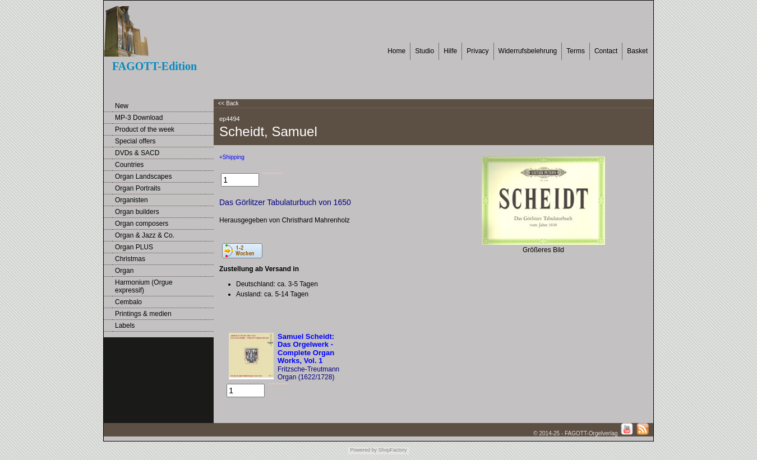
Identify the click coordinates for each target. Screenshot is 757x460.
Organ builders (137, 212)
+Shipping (231, 157)
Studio (424, 51)
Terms (575, 51)
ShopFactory (392, 450)
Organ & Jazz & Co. (144, 235)
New (121, 106)
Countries (129, 165)
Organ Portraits (137, 188)
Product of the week (144, 129)
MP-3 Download (139, 118)
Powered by (363, 450)
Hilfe (450, 51)
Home (396, 51)
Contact (605, 51)
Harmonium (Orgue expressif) (144, 286)
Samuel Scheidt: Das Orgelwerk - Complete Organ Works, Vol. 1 (306, 348)
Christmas (130, 259)
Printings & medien (143, 314)
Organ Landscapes (143, 176)
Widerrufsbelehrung (527, 51)
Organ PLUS (134, 247)
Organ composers (141, 223)
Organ (124, 271)
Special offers (135, 141)
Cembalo (128, 302)
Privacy (477, 51)
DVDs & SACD (137, 153)
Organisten (131, 200)
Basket (637, 51)
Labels (125, 325)
